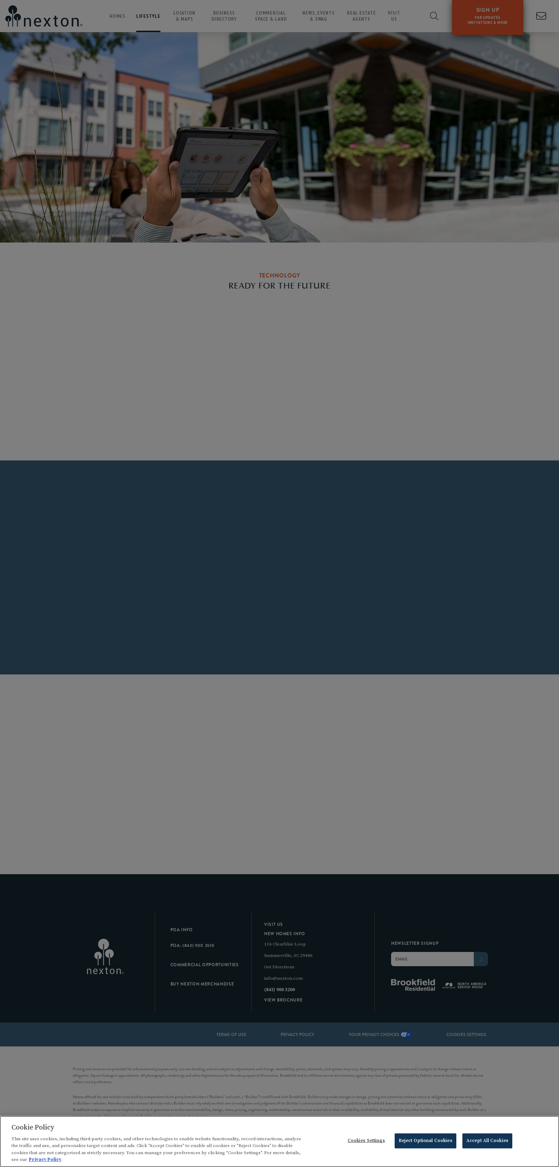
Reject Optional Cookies (425, 1142)
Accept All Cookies (487, 1142)
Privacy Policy (45, 1161)
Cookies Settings (366, 1142)
